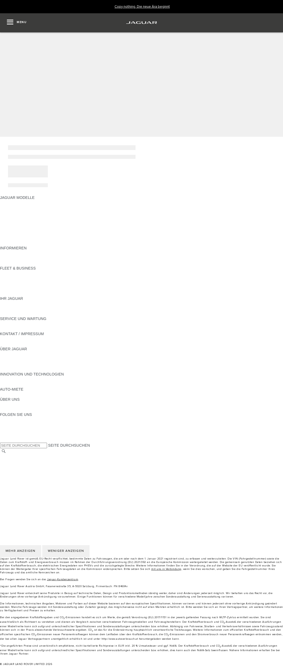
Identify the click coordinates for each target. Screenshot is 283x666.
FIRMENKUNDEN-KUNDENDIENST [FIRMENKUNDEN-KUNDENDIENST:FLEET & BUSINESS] (31, 288)
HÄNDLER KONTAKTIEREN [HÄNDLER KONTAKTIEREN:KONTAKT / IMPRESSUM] (24, 344)
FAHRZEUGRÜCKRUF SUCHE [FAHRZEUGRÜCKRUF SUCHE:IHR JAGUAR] (27, 313)
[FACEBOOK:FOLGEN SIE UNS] (12, 435)
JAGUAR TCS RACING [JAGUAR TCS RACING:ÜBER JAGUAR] (20, 364)
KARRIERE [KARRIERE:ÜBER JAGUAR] (9, 359)
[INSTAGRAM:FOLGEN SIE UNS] (13, 419)
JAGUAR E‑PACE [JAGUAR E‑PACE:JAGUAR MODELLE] (15, 208)
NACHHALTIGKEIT (16, 409)
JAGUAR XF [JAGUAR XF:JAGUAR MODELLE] (10, 228)
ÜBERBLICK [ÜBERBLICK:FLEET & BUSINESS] (11, 273)
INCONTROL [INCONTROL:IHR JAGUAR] (11, 308)
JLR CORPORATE (16, 492)
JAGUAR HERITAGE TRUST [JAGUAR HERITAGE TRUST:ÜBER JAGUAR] (24, 369)
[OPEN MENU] (16, 22)
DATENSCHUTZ (14, 477)
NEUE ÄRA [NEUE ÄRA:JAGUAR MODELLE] (9, 243)
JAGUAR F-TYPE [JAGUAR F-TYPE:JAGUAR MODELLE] (15, 218)
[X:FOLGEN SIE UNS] (3, 440)
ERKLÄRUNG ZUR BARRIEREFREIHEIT (35, 497)
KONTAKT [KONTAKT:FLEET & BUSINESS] (9, 293)
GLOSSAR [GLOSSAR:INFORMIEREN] (9, 258)
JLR (3, 404)
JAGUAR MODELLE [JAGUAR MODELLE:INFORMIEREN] (17, 253)
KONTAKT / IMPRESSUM (22, 462)
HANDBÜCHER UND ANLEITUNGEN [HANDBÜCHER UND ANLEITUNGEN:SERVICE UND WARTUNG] (32, 324)
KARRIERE (9, 467)
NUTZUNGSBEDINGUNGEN (24, 472)
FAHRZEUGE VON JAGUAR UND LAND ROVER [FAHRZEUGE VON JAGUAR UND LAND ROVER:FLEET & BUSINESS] (42, 278)
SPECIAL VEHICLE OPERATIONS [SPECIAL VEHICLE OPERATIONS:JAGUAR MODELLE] (29, 233)
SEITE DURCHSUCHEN (69, 445)
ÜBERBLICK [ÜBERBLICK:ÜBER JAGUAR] (11, 354)
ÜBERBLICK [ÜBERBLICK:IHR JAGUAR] (11, 303)
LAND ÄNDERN (13, 457)
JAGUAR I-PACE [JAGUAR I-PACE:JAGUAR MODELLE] (14, 213)
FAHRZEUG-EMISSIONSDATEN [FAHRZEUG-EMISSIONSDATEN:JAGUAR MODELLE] (28, 238)
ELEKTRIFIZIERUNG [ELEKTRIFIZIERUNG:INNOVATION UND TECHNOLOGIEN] (18, 379)
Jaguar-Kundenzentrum (62, 579)
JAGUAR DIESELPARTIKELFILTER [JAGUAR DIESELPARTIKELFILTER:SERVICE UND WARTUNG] (30, 329)
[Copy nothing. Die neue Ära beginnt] (142, 6)
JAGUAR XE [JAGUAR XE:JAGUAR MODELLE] (11, 223)
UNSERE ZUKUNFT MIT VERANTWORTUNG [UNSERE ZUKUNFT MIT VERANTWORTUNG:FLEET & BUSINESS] (39, 283)
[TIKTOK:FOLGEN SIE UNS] (9, 424)
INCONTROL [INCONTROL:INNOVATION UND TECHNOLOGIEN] (11, 384)
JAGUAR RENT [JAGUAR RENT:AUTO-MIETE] (13, 394)
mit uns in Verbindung (166, 569)
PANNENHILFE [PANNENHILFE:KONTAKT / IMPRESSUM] (13, 339)
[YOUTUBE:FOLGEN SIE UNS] (11, 430)
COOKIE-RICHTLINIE (18, 482)
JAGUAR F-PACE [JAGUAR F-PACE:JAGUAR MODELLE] (15, 202)
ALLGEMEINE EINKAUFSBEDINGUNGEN (36, 487)
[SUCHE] (3, 451)
